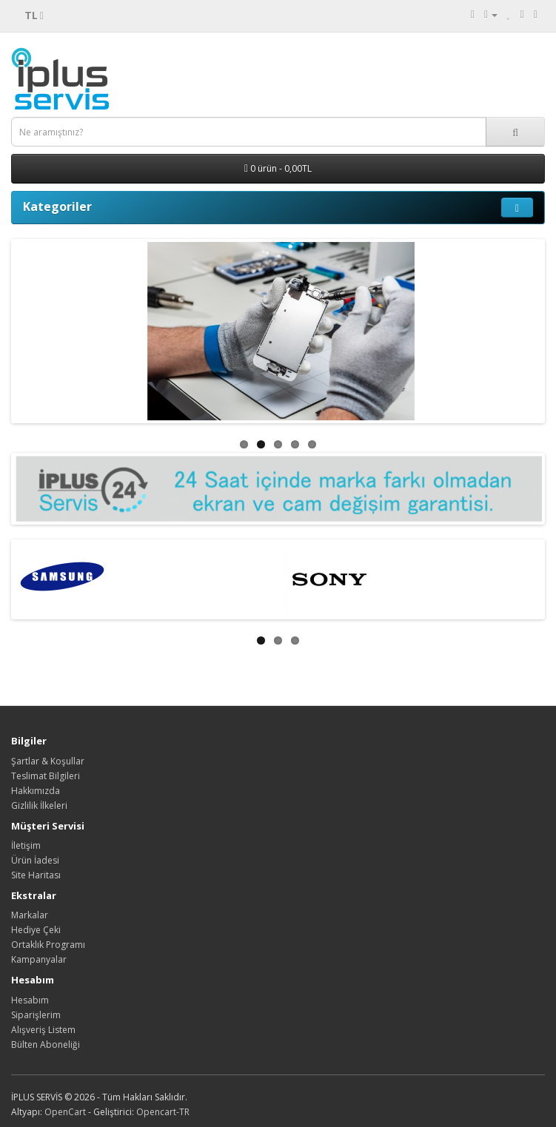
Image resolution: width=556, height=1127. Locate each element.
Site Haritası (36, 875)
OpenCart (65, 1112)
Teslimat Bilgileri (45, 776)
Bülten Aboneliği (45, 1044)
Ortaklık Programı (48, 944)
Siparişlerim (36, 1015)
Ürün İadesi (35, 860)
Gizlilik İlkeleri (39, 805)
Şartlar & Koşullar (47, 761)
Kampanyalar (39, 959)
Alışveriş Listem (43, 1029)
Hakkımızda (35, 790)
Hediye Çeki (36, 930)
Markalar (29, 915)
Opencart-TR (163, 1112)
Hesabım (30, 1000)
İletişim (26, 845)
